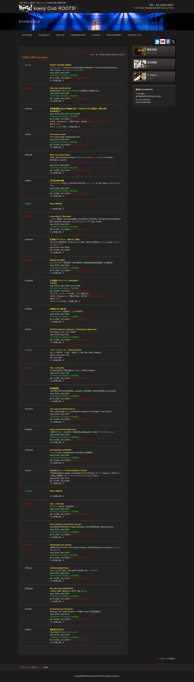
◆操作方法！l (55, 124)
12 (123, 55)
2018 (111, 52)
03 (101, 55)
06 (108, 55)
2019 (106, 52)
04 (103, 55)
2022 (88, 52)
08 (113, 55)
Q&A (46, 667)
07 (111, 55)
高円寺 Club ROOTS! (62, 8)
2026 (71, 52)
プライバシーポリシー (30, 667)
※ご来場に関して (57, 80)
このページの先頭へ (168, 659)
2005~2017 (119, 52)
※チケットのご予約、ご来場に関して (65, 127)
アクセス (154, 77)
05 (106, 55)
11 (121, 55)
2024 (77, 52)
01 (97, 55)
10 (118, 55)
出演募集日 (154, 51)
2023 (82, 52)
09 (116, 55)
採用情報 (154, 64)
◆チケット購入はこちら (79, 78)
